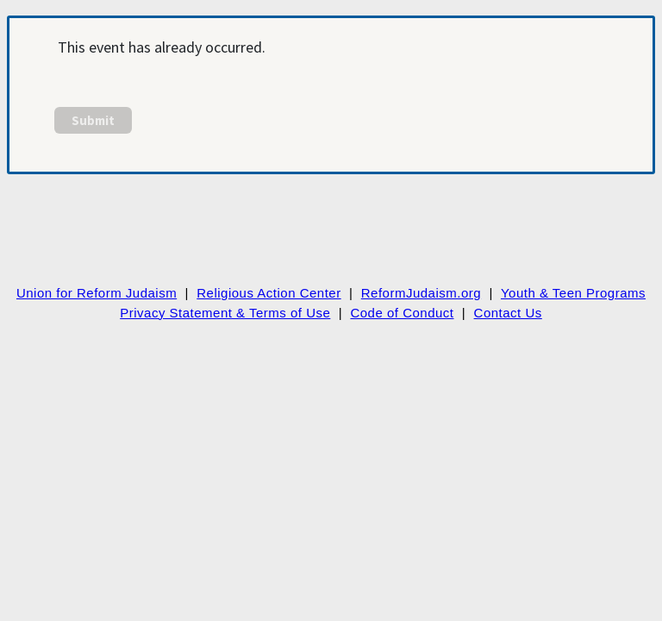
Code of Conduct (401, 312)
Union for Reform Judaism (96, 292)
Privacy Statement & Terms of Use (225, 312)
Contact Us (508, 312)
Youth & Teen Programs (573, 292)
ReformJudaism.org (421, 292)
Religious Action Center (268, 292)
